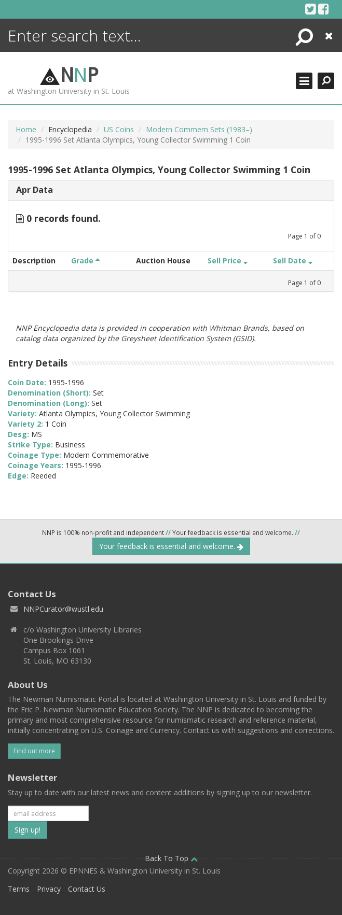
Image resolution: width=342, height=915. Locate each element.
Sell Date (292, 260)
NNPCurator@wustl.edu (63, 609)
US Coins (119, 129)
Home (26, 129)
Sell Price (228, 260)
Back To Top (171, 858)
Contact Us (86, 889)
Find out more (34, 751)
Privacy (49, 889)
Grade (85, 260)
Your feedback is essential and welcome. (171, 546)
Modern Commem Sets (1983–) (199, 129)
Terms (19, 889)
